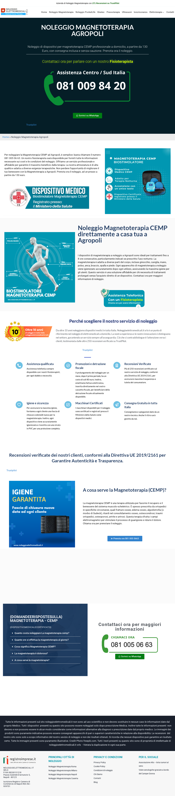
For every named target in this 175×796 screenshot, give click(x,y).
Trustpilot (31, 124)
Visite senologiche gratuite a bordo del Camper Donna (154, 772)
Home (44, 12)
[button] (45, 633)
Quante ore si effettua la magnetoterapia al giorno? (42, 639)
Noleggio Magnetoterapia (61, 12)
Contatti (170, 12)
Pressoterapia (113, 12)
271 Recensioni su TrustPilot (105, 3)
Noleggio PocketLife (85, 12)
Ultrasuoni (127, 12)
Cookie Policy (99, 766)
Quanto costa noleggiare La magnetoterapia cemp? (42, 633)
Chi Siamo (98, 774)
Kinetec (100, 12)
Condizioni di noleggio (103, 770)
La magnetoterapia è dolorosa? (31, 653)
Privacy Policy (100, 762)
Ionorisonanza (140, 12)
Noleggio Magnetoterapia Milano (63, 770)
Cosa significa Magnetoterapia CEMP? (35, 646)
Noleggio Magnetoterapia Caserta (63, 778)
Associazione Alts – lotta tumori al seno (154, 764)
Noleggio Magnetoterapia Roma (62, 766)
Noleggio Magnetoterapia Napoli (63, 774)
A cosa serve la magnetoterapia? (32, 660)
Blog (96, 782)
